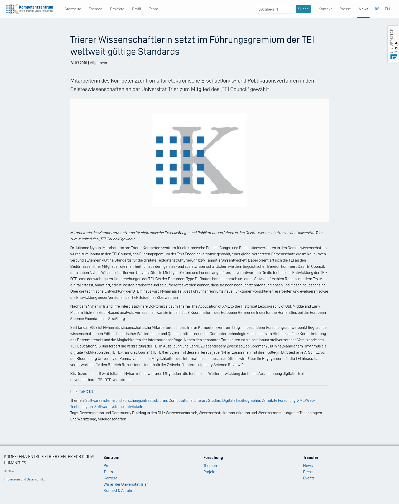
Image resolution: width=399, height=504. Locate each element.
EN (387, 9)
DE (377, 9)
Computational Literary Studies (194, 400)
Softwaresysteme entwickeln (118, 406)
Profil (136, 9)
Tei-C (86, 391)
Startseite (73, 9)
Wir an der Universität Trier (126, 484)
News (363, 9)
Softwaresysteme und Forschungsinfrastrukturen (126, 400)
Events (308, 478)
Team (153, 9)
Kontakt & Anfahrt (119, 490)
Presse (345, 9)
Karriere (110, 478)
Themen (95, 9)
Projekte (117, 9)
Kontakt (325, 9)
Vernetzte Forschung (279, 400)
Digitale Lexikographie (241, 400)
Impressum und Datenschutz (24, 479)
